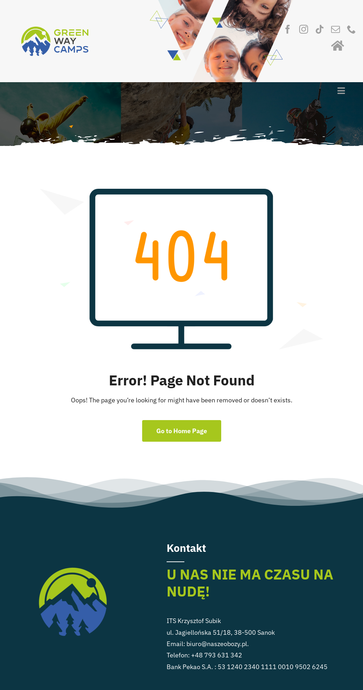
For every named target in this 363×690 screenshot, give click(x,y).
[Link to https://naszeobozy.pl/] (337, 45)
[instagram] (303, 29)
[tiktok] (319, 29)
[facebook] (287, 29)
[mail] (335, 29)
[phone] (351, 29)
